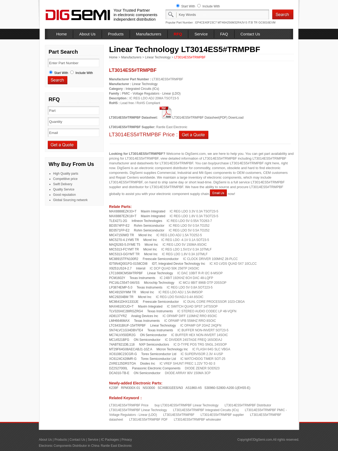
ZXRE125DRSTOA (122, 363)
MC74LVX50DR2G (122, 335)
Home (61, 34)
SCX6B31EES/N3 (170, 388)
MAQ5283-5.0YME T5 (124, 245)
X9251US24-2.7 (120, 268)
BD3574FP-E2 (119, 225)
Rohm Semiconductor (149, 225)
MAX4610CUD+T (121, 306)
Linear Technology (158, 57)
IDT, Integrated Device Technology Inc (178, 264)
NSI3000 (149, 388)
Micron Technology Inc (172, 349)
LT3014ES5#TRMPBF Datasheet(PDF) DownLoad (201, 117)
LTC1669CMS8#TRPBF (126, 273)
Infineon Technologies (147, 221)
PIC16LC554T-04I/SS (124, 283)
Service (201, 34)
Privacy (126, 439)
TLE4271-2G (118, 221)
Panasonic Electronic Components (156, 368)
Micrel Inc (145, 235)
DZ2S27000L (118, 368)
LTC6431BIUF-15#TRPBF (127, 325)
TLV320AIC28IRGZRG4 (126, 311)
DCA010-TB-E (119, 373)
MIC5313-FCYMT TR (124, 249)
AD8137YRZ (118, 316)
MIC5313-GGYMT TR (124, 254)
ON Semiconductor (153, 335)
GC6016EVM (266, 22)
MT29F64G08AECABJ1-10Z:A (130, 349)
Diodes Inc (147, 363)
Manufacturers (148, 34)
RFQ (178, 34)
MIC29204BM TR (121, 297)
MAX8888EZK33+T (123, 211)
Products (116, 34)
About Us (87, 34)
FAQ (224, 34)
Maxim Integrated (153, 211)
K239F (113, 388)
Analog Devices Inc (144, 316)
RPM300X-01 (130, 388)
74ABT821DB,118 (122, 344)
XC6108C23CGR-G (123, 354)
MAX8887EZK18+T (123, 216)
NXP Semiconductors (154, 344)
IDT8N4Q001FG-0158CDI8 (128, 264)
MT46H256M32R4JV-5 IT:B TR (237, 22)
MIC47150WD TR (121, 235)
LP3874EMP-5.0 (120, 287)
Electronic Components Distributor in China (69, 446)
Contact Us (250, 34)
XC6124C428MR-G (123, 359)
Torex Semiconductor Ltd (158, 354)
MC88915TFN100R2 (123, 259)
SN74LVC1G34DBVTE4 (126, 330)
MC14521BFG (119, 340)
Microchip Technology (159, 283)
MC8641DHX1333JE (123, 302)
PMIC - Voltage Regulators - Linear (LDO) (151, 93)
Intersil (140, 268)
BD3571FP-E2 (119, 230)
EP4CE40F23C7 (206, 22)
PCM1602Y (117, 278)
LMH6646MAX (119, 321)
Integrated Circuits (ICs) (142, 89)
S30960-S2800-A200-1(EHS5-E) (227, 388)
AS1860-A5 (194, 388)
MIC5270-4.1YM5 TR (124, 240)
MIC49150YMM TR (122, 292)
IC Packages (110, 439)
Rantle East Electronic (116, 446)
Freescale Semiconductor (161, 259)
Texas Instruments (142, 278)
